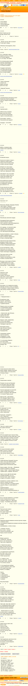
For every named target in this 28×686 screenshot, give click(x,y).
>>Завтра (6, 651)
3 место (9, 649)
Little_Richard (20, 27)
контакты (8, 682)
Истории (8, 0)
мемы (15, 677)
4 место (13, 649)
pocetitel (19, 267)
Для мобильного (12, 2)
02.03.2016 (2, 198)
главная (2, 677)
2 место (5, 649)
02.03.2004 (2, 495)
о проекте (12, 682)
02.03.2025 (2, 19)
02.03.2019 (2, 107)
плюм (19, 90)
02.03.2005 (2, 458)
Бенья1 (19, 103)
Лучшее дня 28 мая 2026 (4, 2)
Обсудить (2, 49)
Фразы (19, 0)
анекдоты (7, 677)
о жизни (1, 210)
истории (11, 677)
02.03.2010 (2, 378)
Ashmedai (20, 74)
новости (20, 682)
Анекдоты (3, 0)
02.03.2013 (2, 283)
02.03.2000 (2, 621)
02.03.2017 (2, 155)
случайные (10, 675)
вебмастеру (16, 682)
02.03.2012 (2, 294)
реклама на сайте (3, 682)
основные (6, 675)
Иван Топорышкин (21, 212)
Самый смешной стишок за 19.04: (8, 656)
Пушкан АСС (20, 633)
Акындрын (19, 124)
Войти (22, 2)
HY (18, 346)
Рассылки (8, 3)
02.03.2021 (2, 79)
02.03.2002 (2, 518)
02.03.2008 (2, 424)
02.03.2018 (2, 145)
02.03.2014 (2, 270)
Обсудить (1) (12, 36)
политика (1, 150)
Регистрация (25, 2)
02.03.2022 (2, 52)
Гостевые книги (18, 3)
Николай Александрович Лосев (14, 49)
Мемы (14, 0)
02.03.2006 (2, 447)
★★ (23, 74)
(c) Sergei (19, 618)
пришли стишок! (24, 677)
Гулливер (19, 429)
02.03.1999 (2, 637)
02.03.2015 (2, 215)
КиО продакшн (20, 420)
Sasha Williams (20, 455)
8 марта (1, 616)
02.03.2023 (2, 39)
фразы (1, 678)
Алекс (19, 515)
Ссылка (11, 27)
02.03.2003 (2, 507)
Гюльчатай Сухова (21, 503)
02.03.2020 (2, 95)
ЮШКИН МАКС (20, 646)
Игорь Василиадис (21, 583)
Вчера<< (2, 651)
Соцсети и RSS (13, 3)
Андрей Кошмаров (21, 492)
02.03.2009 (2, 406)
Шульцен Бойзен (21, 291)
